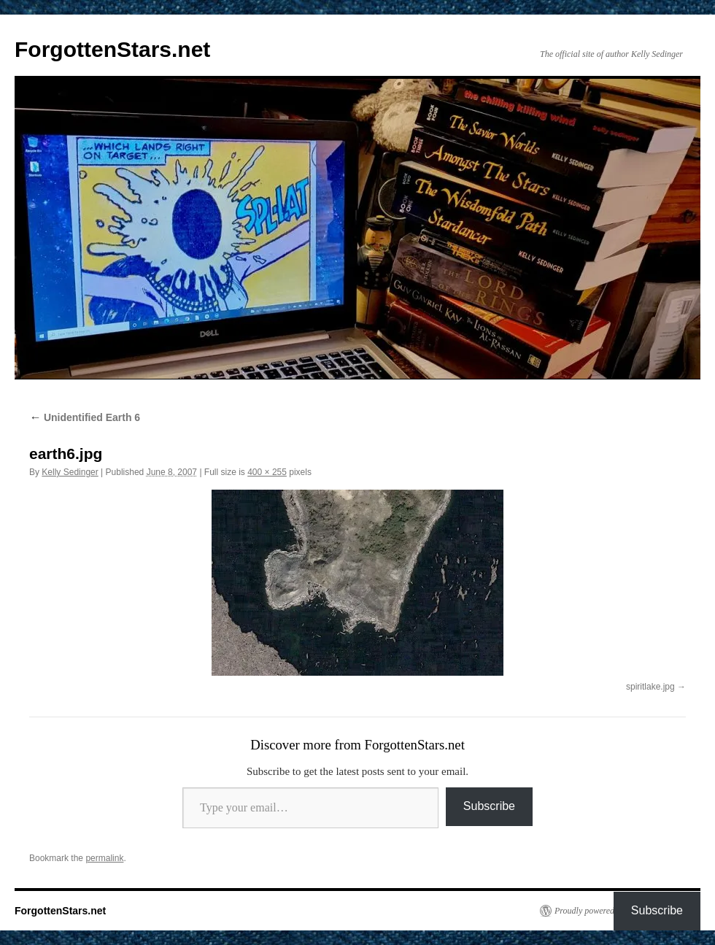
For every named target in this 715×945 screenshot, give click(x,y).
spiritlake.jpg (650, 687)
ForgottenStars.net (112, 49)
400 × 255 (267, 472)
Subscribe (489, 806)
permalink (104, 858)
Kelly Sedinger (70, 472)
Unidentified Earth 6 (84, 417)
